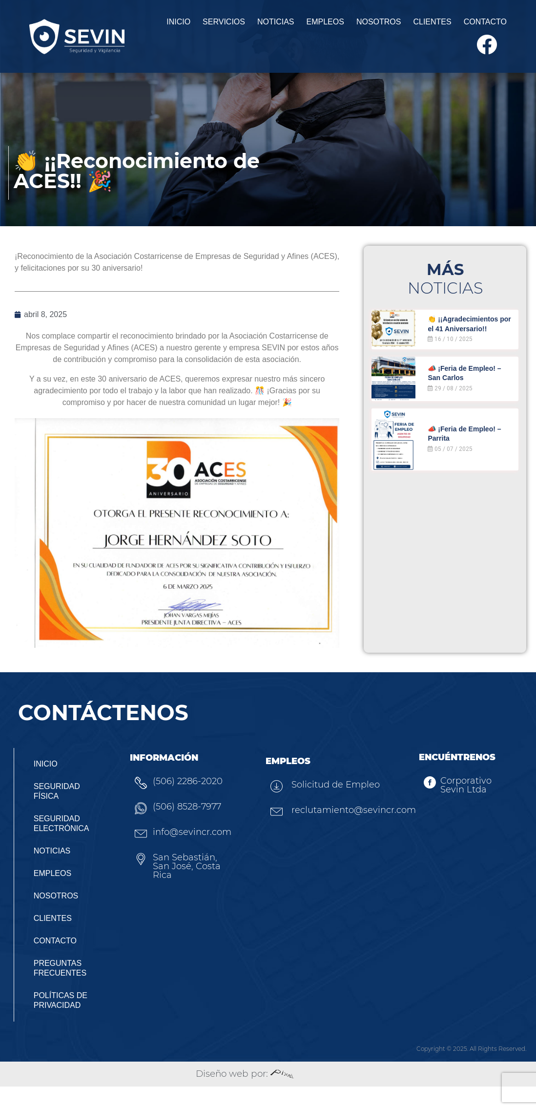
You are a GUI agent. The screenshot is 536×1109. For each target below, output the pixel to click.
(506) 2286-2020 (186, 806)
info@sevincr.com (190, 857)
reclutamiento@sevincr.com (361, 833)
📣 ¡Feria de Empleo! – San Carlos (470, 395)
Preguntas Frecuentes (61, 990)
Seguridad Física (58, 814)
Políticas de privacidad (62, 1023)
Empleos (285, 25)
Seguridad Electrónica (63, 846)
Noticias (235, 25)
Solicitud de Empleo (324, 810)
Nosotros (338, 25)
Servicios (184, 25)
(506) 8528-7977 (185, 831)
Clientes (392, 25)
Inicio (138, 25)
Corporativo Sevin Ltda (461, 809)
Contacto (445, 25)
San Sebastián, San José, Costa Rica (192, 886)
